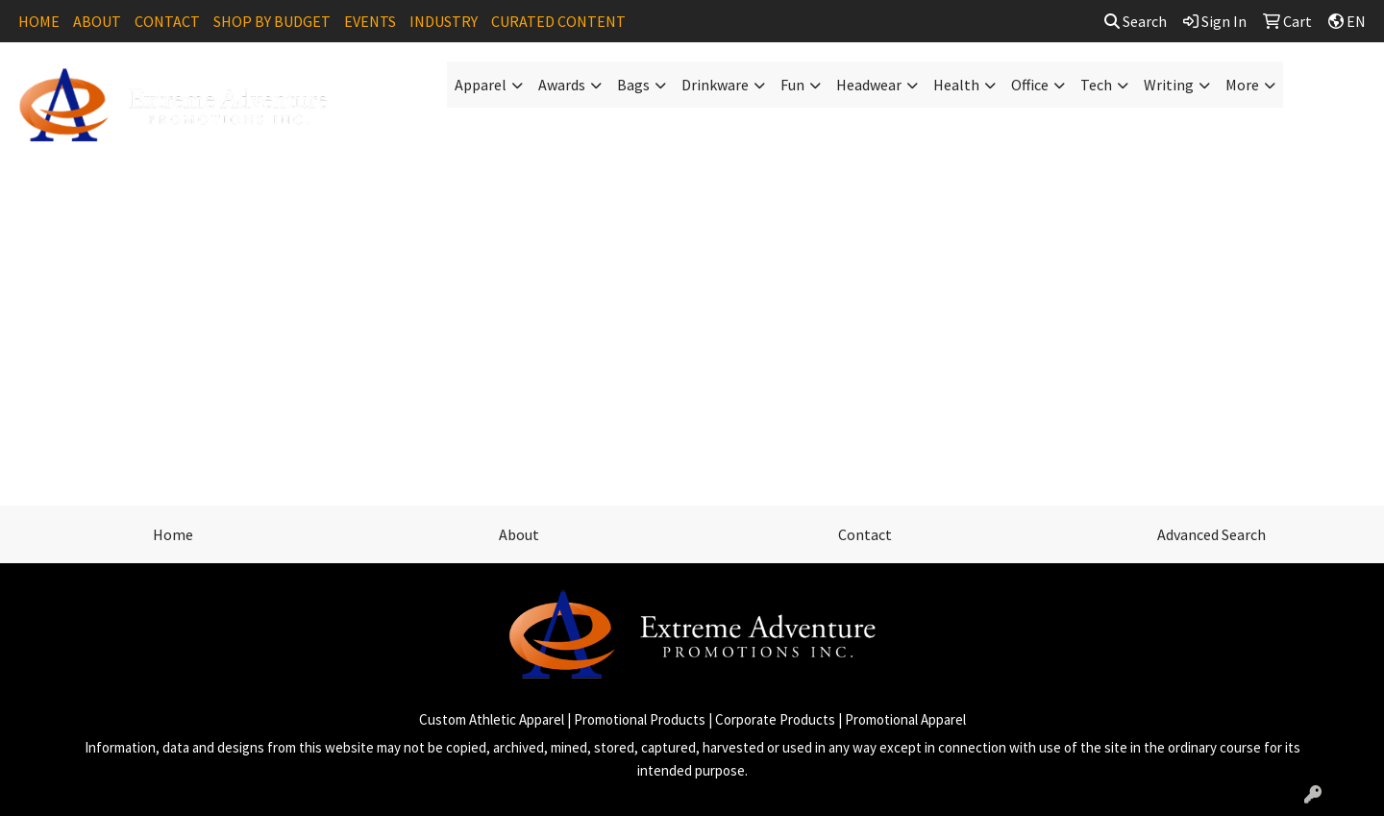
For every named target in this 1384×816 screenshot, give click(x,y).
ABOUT (97, 21)
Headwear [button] (869, 84)
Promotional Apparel (905, 719)
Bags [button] (633, 84)
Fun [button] (792, 84)
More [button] (1242, 84)
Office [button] (1030, 84)
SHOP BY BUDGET (272, 21)
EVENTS (370, 21)
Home (173, 534)
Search (1135, 21)
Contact (865, 534)
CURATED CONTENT (558, 21)
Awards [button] (561, 84)
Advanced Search (1211, 534)
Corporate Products (775, 719)
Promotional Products (639, 719)
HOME (39, 21)
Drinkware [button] (715, 84)
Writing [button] (1169, 84)
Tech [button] (1096, 84)
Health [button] (956, 84)
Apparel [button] (481, 84)
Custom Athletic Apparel (491, 719)
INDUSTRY (443, 21)
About (519, 534)
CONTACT (167, 21)
